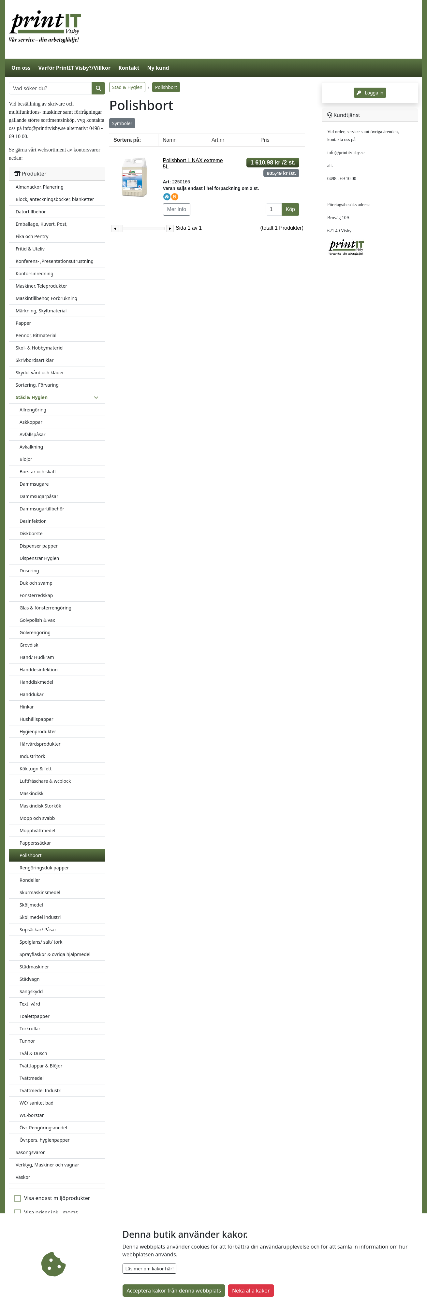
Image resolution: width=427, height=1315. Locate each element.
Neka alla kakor (251, 1290)
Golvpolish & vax (37, 620)
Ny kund (158, 67)
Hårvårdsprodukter (40, 744)
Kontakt (128, 67)
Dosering (29, 570)
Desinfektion (33, 521)
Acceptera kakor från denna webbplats (174, 1290)
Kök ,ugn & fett (36, 768)
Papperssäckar (35, 843)
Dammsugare (34, 484)
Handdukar (32, 694)
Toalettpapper (35, 1016)
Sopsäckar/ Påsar (38, 929)
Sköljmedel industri (40, 917)
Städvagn (29, 979)
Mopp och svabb (37, 818)
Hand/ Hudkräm (37, 657)
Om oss (20, 67)
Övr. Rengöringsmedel (43, 1127)
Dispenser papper (39, 546)
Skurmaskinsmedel (40, 892)
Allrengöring (33, 410)
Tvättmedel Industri (41, 1090)
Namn (170, 140)
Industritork (32, 756)
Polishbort (30, 855)
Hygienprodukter (38, 731)
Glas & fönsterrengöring (45, 608)
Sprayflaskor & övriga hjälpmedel (55, 954)
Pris (265, 140)
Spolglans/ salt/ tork (41, 942)
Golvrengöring (35, 632)
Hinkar (27, 707)
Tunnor (27, 1041)
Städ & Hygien (127, 87)
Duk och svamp (36, 583)
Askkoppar (31, 422)
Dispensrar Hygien (39, 558)
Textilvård (30, 1004)
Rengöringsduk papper (44, 868)
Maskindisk (31, 793)
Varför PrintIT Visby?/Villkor (74, 67)
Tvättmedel (32, 1078)
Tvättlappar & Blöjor (41, 1066)
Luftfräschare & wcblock (45, 781)
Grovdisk (29, 645)
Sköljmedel (31, 905)
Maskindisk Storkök (40, 806)
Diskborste (31, 533)
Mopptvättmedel (37, 830)
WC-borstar (32, 1115)
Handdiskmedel (36, 682)
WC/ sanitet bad (36, 1103)
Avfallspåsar (32, 434)
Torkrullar (30, 1028)
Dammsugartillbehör (42, 509)
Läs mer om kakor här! (149, 1268)
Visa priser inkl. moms (51, 1212)
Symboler (122, 123)
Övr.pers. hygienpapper (45, 1140)
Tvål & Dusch (33, 1053)
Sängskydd (31, 991)
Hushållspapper (36, 719)
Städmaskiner (34, 967)
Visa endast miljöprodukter (57, 1198)
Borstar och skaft (38, 471)
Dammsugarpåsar (39, 496)
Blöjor (26, 459)
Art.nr (218, 140)
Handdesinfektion (39, 669)
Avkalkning (31, 447)
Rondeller (30, 880)
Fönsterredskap (36, 595)
